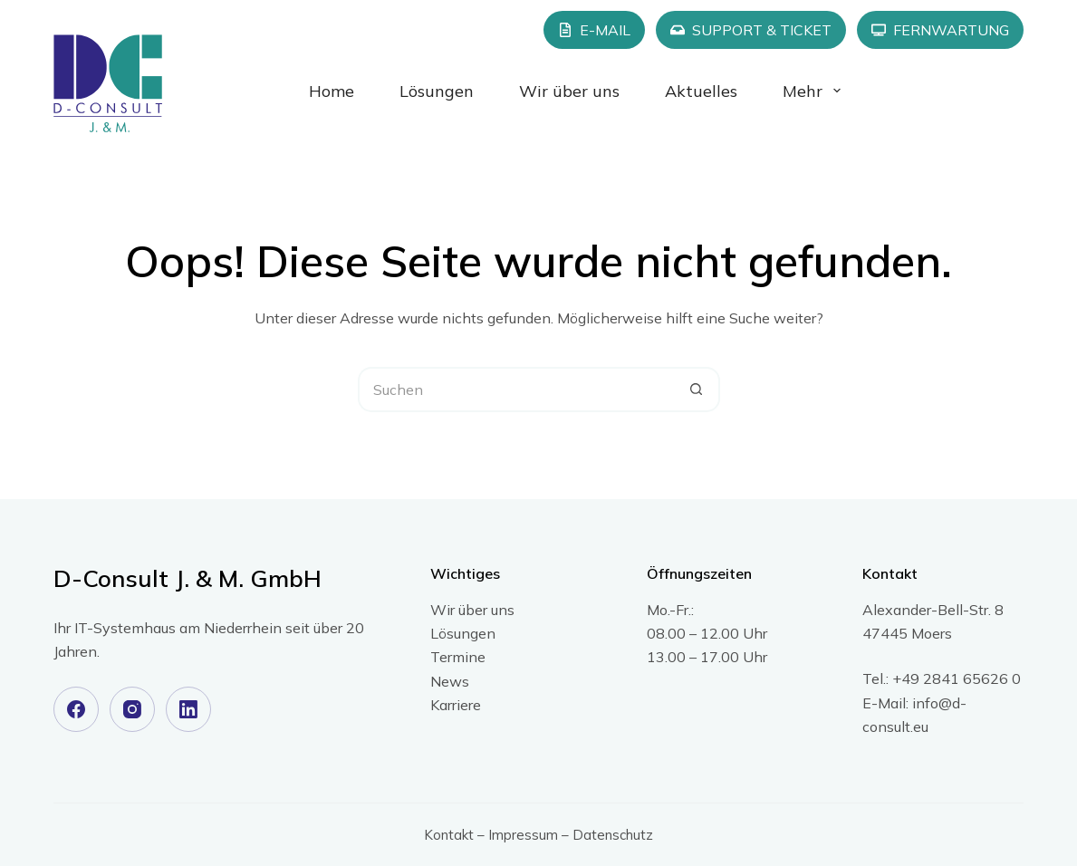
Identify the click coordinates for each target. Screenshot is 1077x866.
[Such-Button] (697, 389)
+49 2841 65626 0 (956, 678)
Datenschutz (612, 834)
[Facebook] (76, 709)
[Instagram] (132, 709)
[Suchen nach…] (516, 389)
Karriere (455, 705)
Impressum (523, 834)
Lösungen (436, 91)
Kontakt (449, 834)
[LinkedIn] (188, 709)
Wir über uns (569, 91)
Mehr (815, 90)
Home (331, 91)
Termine (458, 657)
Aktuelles (701, 91)
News (449, 681)
